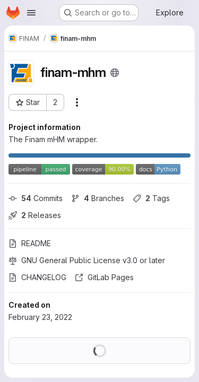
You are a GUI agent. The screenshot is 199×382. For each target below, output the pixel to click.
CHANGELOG (37, 277)
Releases (34, 215)
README (29, 243)
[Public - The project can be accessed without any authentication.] (114, 72)
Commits (35, 198)
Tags (151, 198)
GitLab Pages (104, 277)
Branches (97, 198)
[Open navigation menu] (31, 12)
